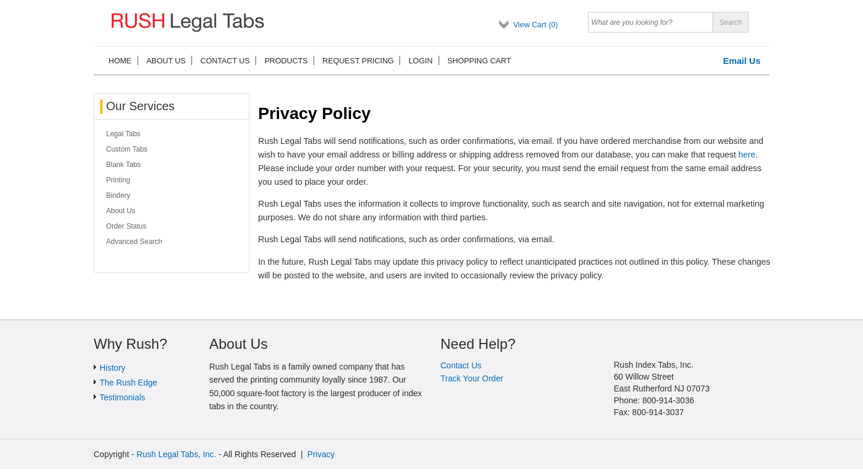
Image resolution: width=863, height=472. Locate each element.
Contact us (225, 60)
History (113, 368)
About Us (120, 211)
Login (420, 60)
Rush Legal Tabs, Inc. (176, 454)
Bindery (118, 195)
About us (166, 60)
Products (286, 60)
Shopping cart (479, 60)
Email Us (741, 61)
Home (120, 60)
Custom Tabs (127, 149)
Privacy (321, 454)
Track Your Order (471, 378)
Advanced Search (134, 241)
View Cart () (535, 24)
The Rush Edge (128, 382)
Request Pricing (358, 60)
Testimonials (122, 397)
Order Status (126, 226)
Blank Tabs (123, 164)
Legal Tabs (123, 134)
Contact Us (460, 365)
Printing (118, 180)
